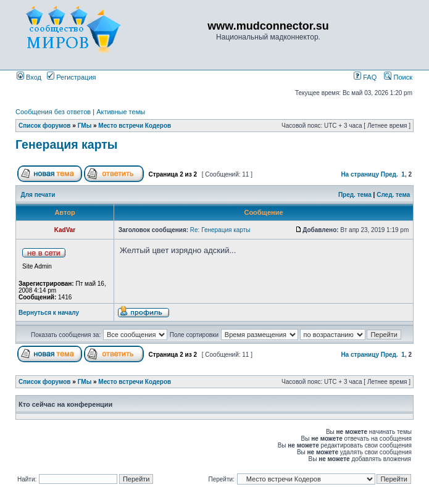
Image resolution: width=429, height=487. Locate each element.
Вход (29, 77)
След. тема (393, 194)
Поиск (398, 77)
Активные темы (120, 111)
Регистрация (71, 77)
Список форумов (45, 125)
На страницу (360, 174)
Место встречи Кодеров (134, 125)
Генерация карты (66, 144)
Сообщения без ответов (53, 111)
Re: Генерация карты (220, 230)
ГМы (85, 125)
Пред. (389, 174)
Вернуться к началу (49, 312)
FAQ (365, 77)
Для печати (38, 194)
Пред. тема (355, 194)
